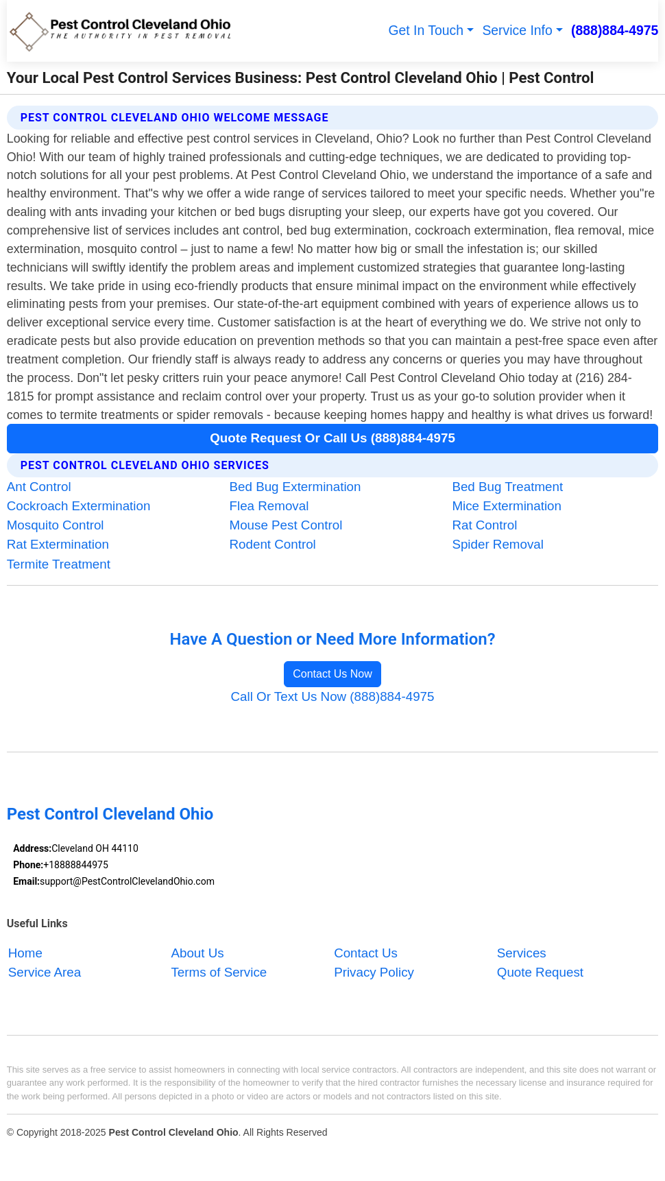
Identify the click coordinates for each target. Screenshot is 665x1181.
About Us (197, 953)
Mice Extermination (506, 506)
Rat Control (484, 525)
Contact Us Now (332, 674)
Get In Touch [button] (425, 30)
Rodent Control (273, 544)
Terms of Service (219, 972)
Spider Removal (498, 544)
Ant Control (39, 486)
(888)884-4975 (614, 30)
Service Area (44, 972)
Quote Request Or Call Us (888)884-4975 (332, 438)
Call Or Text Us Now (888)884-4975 (333, 696)
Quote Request (540, 972)
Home (25, 953)
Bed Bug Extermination (295, 486)
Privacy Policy (374, 972)
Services (521, 953)
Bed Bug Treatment (507, 486)
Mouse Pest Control (286, 525)
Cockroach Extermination (79, 506)
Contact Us (366, 953)
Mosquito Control (55, 525)
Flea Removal (269, 506)
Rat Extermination (58, 544)
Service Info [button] (517, 30)
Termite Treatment (58, 564)
